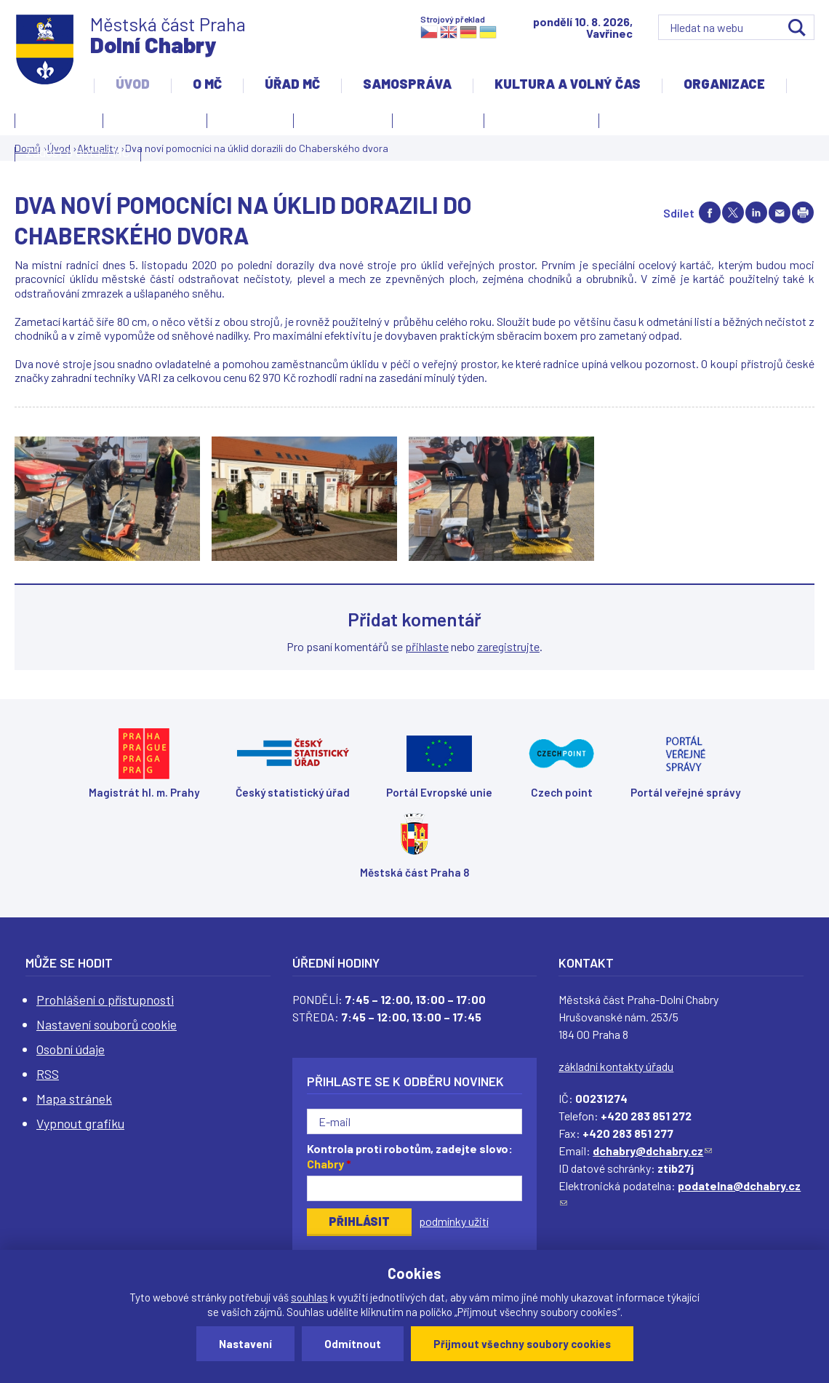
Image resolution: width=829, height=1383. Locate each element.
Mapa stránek (74, 1099)
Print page (803, 212)
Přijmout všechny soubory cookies (522, 1343)
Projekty (637, 123)
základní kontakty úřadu (615, 1066)
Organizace (724, 84)
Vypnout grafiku (80, 1123)
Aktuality (246, 123)
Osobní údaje (70, 1049)
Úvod (133, 84)
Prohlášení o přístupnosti (105, 1000)
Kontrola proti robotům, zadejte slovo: (410, 1156)
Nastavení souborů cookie (106, 1024)
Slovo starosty (343, 119)
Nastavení (245, 1343)
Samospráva (407, 84)
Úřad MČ (292, 84)
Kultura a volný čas (567, 84)
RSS (47, 1074)
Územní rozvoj (537, 123)
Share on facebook (710, 212)
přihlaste (427, 646)
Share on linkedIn (756, 212)
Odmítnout (352, 1343)
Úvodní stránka (154, 119)
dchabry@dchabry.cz (652, 1150)
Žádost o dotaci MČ (77, 152)
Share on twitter (733, 212)
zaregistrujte (508, 646)
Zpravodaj (434, 123)
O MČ (207, 84)
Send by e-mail (779, 212)
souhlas (309, 1297)
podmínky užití (454, 1221)
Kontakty (55, 123)
